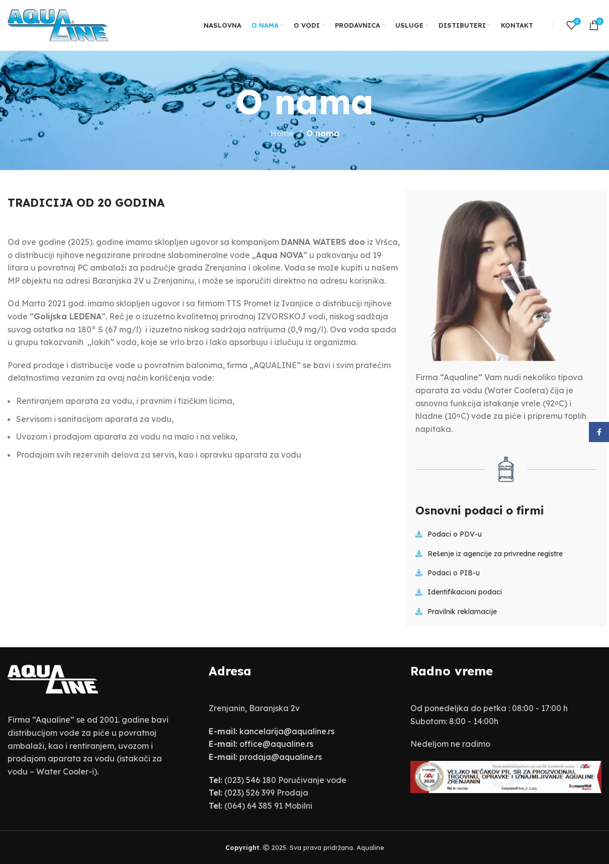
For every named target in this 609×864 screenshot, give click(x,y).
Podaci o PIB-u (453, 572)
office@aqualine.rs (276, 744)
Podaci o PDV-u (454, 534)
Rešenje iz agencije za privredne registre (495, 553)
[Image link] (53, 678)
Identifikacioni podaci (464, 591)
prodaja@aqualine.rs (280, 757)
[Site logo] (58, 24)
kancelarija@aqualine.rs (286, 731)
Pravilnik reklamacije (462, 611)
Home (282, 133)
